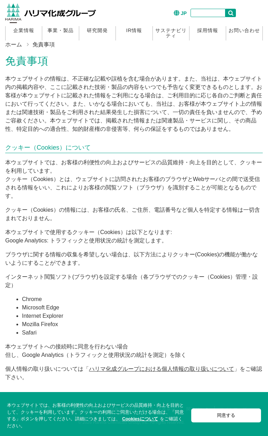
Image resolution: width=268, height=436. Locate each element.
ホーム (13, 44)
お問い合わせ (244, 30)
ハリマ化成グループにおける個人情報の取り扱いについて (161, 369)
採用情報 (207, 30)
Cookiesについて (140, 418)
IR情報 (134, 30)
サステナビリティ (171, 33)
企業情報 (23, 30)
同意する (226, 415)
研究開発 (97, 30)
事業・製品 (60, 30)
